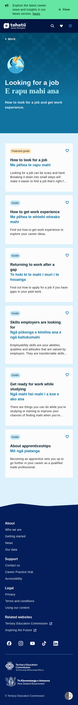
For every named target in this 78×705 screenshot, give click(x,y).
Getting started (15, 536)
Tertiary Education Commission (28, 623)
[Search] (52, 26)
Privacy (10, 594)
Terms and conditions (19, 601)
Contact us (12, 565)
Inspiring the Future (20, 630)
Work (11, 39)
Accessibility (13, 578)
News (36, 13)
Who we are (13, 529)
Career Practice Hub (19, 572)
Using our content (17, 607)
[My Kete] (61, 26)
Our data (11, 549)
